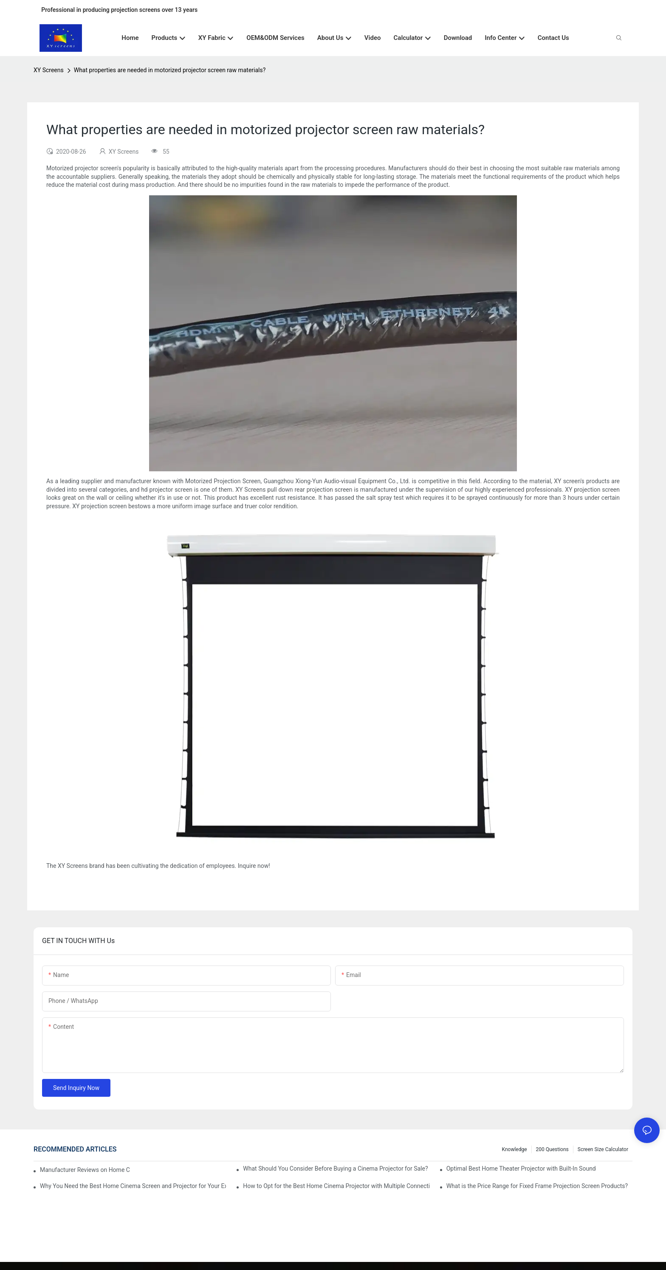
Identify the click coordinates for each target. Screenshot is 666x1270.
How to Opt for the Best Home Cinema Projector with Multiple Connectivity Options (336, 1186)
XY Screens (49, 70)
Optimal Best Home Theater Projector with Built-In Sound (521, 1168)
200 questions (552, 1149)
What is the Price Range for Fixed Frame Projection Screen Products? (537, 1186)
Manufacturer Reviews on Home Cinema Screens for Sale (85, 1169)
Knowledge (514, 1149)
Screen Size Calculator (603, 1149)
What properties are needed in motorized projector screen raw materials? (170, 70)
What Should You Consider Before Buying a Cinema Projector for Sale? (335, 1168)
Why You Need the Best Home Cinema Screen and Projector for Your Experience (133, 1186)
